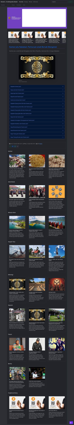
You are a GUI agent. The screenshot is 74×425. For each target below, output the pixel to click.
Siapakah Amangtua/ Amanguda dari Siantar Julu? (22, 120)
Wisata (30, 1)
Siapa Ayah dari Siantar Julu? (17, 93)
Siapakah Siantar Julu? (16, 86)
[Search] (60, 2)
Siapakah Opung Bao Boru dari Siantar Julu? (21, 113)
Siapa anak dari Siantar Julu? (17, 90)
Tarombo (21, 1)
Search (70, 1)
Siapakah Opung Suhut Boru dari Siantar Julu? (21, 106)
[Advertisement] (44, 18)
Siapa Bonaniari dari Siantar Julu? (18, 130)
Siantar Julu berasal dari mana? (18, 100)
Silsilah (8, 5)
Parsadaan (19, 5)
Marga (13, 5)
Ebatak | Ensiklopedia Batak (9, 2)
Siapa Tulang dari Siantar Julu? (18, 133)
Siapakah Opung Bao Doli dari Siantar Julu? (21, 110)
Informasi (35, 1)
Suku (24, 5)
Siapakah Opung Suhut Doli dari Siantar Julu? (21, 103)
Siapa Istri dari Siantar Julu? (17, 117)
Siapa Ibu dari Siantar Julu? (17, 96)
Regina (40, 143)
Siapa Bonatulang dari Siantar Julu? (19, 127)
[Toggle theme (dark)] (71, 422)
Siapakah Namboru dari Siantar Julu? (19, 123)
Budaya (26, 1)
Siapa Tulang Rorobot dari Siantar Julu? (20, 137)
